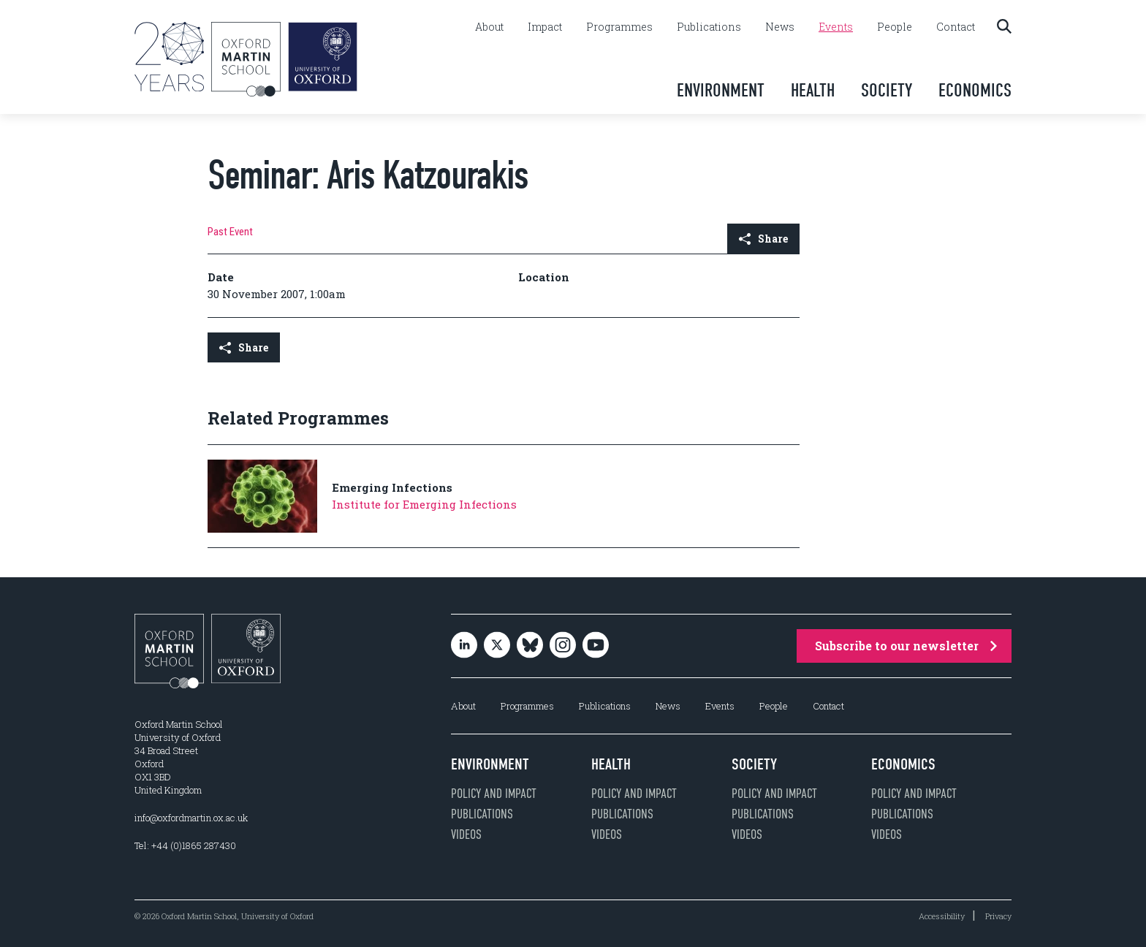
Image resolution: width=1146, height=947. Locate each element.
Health (813, 90)
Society (886, 90)
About (489, 27)
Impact (545, 27)
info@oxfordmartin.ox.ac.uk (191, 817)
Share (763, 239)
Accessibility (942, 915)
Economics (975, 90)
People (894, 27)
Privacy (998, 915)
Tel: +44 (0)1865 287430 (185, 845)
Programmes (619, 27)
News (779, 27)
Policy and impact (493, 793)
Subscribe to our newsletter (906, 645)
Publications (709, 27)
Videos (466, 834)
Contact (955, 27)
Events (836, 27)
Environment (720, 90)
